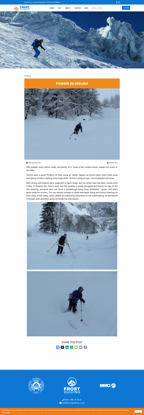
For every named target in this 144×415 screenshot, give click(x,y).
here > (57, 2)
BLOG (86, 8)
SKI (60, 8)
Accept (138, 411)
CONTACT (78, 8)
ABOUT (68, 8)
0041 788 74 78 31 (73, 399)
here (8, 413)
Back (27, 76)
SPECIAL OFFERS (97, 8)
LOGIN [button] (126, 8)
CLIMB (52, 8)
